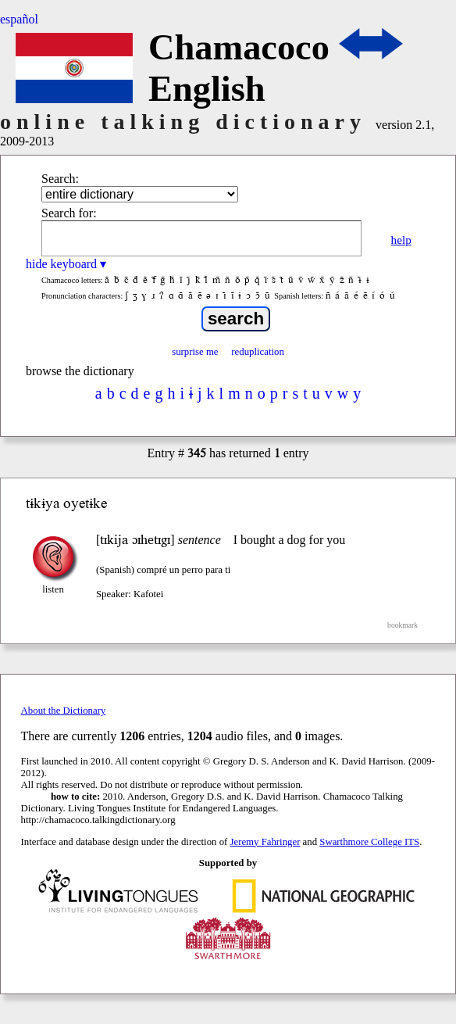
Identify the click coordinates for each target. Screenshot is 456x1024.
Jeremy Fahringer (265, 841)
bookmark (402, 625)
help (401, 239)
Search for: (69, 213)
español (19, 19)
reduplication (257, 351)
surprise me (195, 351)
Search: (60, 178)
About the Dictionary (63, 710)
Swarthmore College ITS (369, 841)
